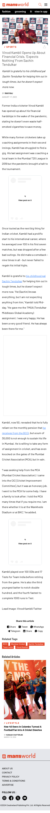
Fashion (6, 11)
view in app (41, 11)
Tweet (23, 626)
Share (11, 626)
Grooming (20, 11)
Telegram (14, 631)
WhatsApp (37, 626)
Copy (39, 631)
